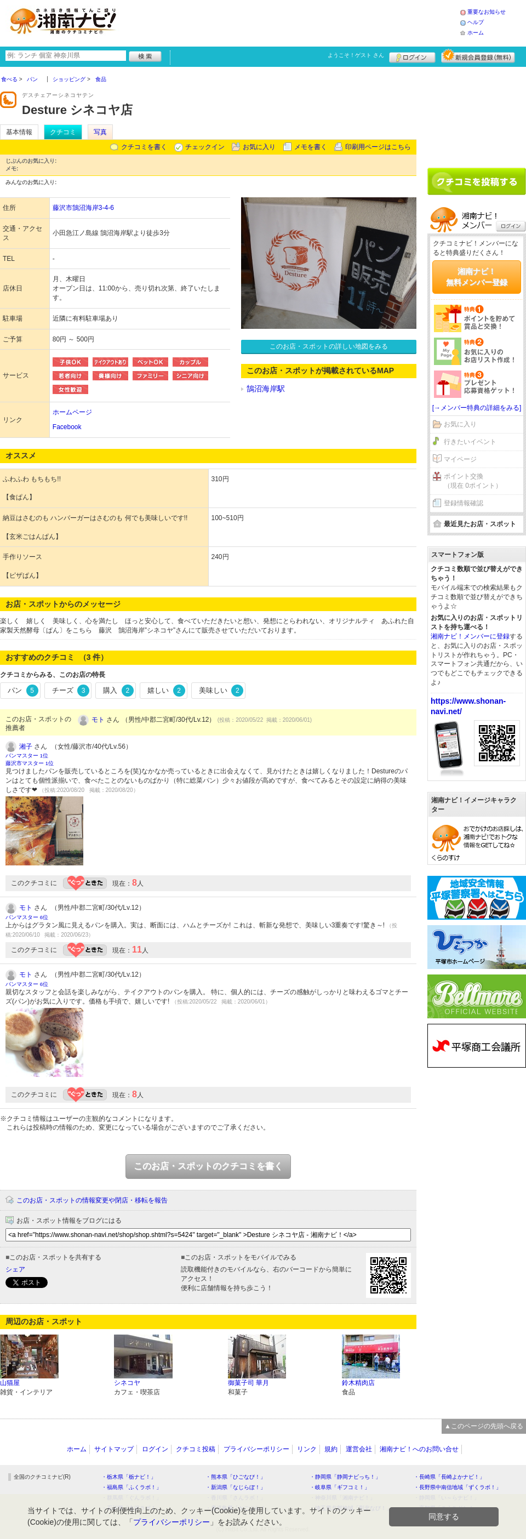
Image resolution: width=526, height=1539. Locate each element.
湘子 (25, 746)
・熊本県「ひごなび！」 (235, 1477)
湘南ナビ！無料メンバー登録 (476, 277)
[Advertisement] (476, 113)
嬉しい (166, 691)
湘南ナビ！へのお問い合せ (419, 1449)
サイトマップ (114, 1449)
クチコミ (63, 132)
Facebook (67, 427)
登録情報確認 (463, 503)
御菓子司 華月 (248, 1383)
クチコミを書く (144, 147)
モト (98, 719)
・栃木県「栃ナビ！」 (128, 1477)
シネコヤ (127, 1383)
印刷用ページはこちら (378, 147)
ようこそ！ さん (356, 55)
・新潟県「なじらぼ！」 (235, 1487)
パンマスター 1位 (26, 756)
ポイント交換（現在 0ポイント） (473, 480)
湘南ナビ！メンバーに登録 (470, 636)
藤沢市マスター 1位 (29, 763)
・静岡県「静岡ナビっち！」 (345, 1477)
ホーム (475, 33)
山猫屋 (10, 1383)
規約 (331, 1449)
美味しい (221, 691)
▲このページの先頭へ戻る (483, 1426)
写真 (100, 132)
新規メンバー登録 (478, 56)
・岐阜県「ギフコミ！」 (340, 1487)
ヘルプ (475, 22)
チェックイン (205, 147)
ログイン (412, 56)
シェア (15, 1269)
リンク (307, 1449)
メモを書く (310, 147)
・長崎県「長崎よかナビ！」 (449, 1477)
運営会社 (359, 1449)
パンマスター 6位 (26, 917)
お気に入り (259, 147)
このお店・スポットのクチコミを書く (208, 1166)
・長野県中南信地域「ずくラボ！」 (457, 1487)
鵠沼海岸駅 (266, 388)
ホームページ (72, 412)
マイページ (460, 459)
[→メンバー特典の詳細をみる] (477, 408)
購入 (118, 691)
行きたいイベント (470, 442)
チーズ (71, 691)
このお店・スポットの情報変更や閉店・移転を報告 (92, 1200)
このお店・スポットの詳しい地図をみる (329, 346)
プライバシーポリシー (256, 1449)
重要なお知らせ (486, 12)
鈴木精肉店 (358, 1383)
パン (23, 691)
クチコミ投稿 (195, 1449)
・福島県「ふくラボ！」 (131, 1487)
